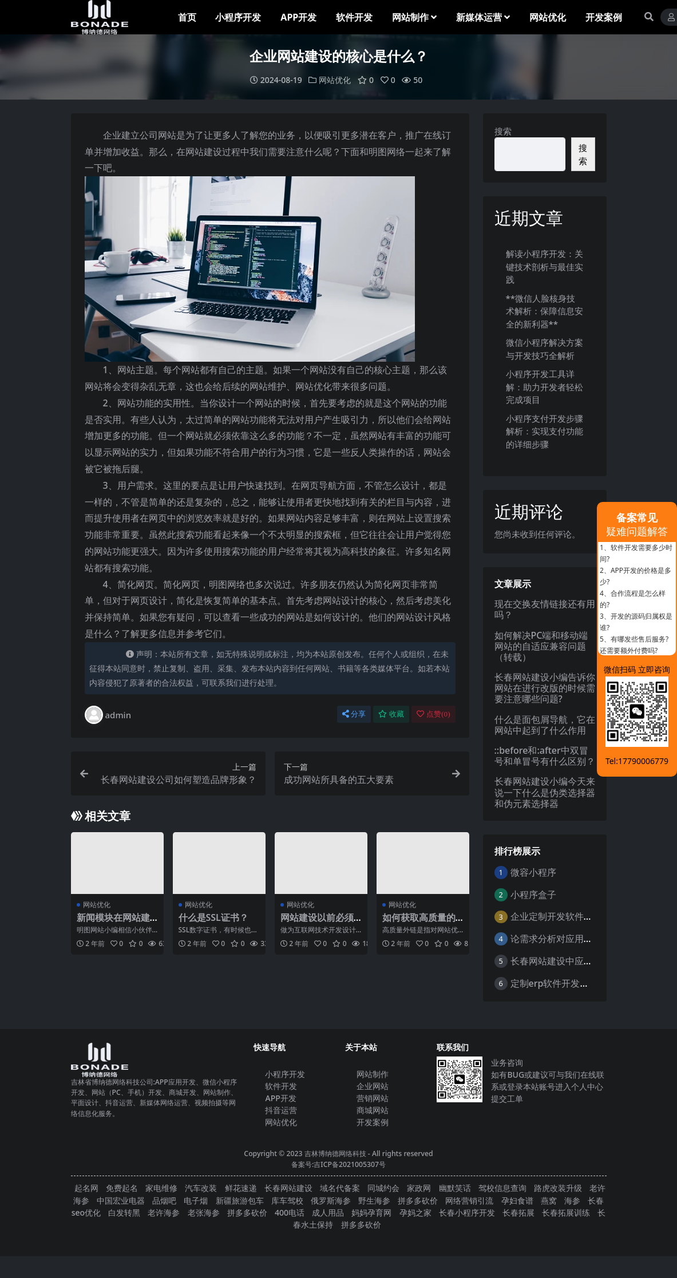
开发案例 (373, 1122)
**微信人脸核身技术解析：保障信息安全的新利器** (544, 311)
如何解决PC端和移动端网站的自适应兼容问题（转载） (541, 646)
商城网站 (373, 1110)
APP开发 (280, 1098)
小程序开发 (285, 1074)
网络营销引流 (469, 1200)
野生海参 (374, 1200)
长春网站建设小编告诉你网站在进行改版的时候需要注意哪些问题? (544, 688)
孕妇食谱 (517, 1200)
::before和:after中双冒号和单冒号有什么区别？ (544, 755)
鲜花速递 (241, 1187)
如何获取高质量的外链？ (419, 923)
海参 (572, 1200)
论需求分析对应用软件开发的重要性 (583, 938)
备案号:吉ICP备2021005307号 (338, 1164)
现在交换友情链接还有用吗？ (544, 609)
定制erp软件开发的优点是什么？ (577, 983)
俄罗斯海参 (331, 1200)
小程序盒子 (533, 894)
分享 (354, 714)
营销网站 (373, 1098)
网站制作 (373, 1074)
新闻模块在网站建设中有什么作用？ (113, 923)
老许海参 (164, 1212)
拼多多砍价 (418, 1200)
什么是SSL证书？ (213, 917)
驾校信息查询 (502, 1187)
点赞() (433, 714)
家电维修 (161, 1187)
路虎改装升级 (558, 1187)
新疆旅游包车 (240, 1200)
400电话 (289, 1212)
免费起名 (122, 1187)
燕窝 (549, 1200)
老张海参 (204, 1212)
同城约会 (383, 1187)
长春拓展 (518, 1212)
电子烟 (196, 1200)
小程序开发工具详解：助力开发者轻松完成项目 (544, 386)
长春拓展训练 (566, 1212)
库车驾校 (287, 1200)
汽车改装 (201, 1187)
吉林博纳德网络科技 (335, 1153)
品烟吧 (164, 1200)
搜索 (503, 131)
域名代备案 (340, 1187)
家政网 (419, 1187)
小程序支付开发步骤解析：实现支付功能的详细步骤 (544, 431)
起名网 (86, 1187)
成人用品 (328, 1212)
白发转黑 (124, 1212)
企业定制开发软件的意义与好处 (574, 916)
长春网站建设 (288, 1187)
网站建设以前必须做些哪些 (317, 923)
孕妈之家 (415, 1212)
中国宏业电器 (121, 1200)
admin (108, 715)
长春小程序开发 (467, 1212)
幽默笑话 (455, 1187)
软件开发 (281, 1086)
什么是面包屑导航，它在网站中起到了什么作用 (544, 725)
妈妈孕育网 (371, 1212)
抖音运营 (281, 1110)
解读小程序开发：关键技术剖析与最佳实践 (544, 266)
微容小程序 (533, 872)
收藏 (391, 714)
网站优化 (335, 79)
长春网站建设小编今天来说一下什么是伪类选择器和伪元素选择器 (544, 792)
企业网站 (373, 1086)
